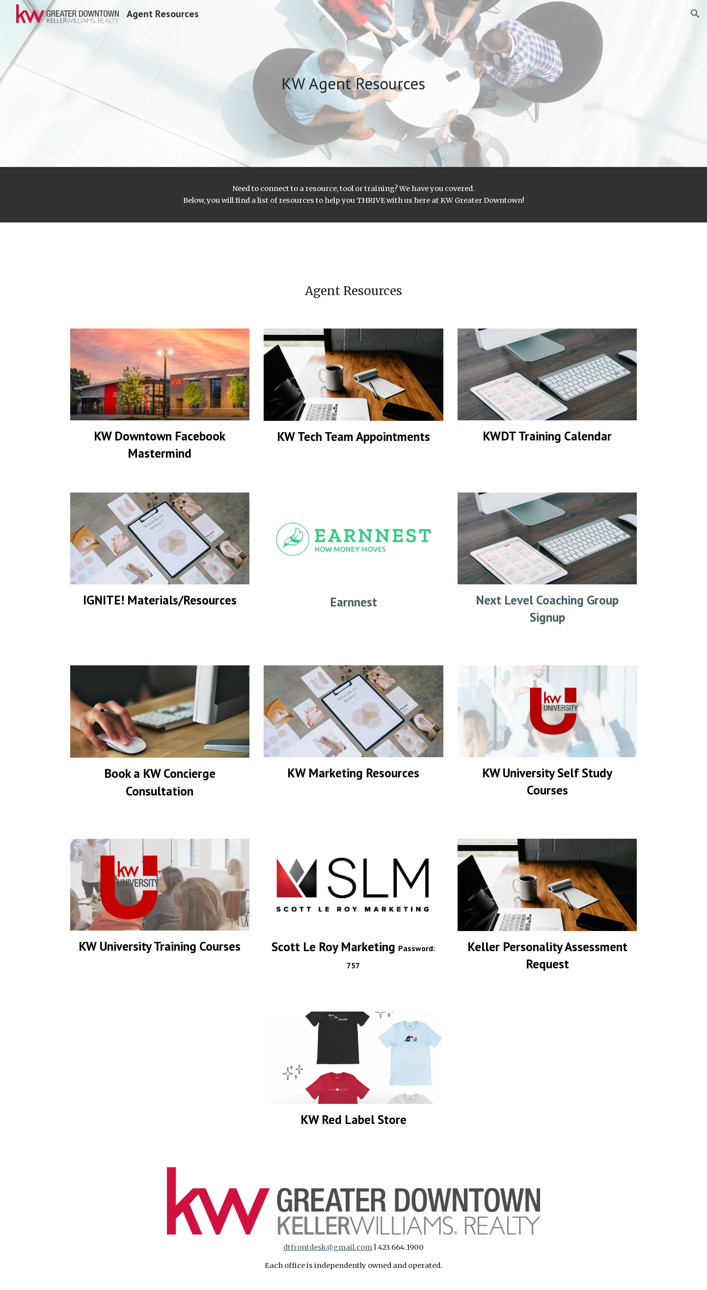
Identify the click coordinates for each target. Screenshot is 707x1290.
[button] (695, 14)
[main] (353, 84)
